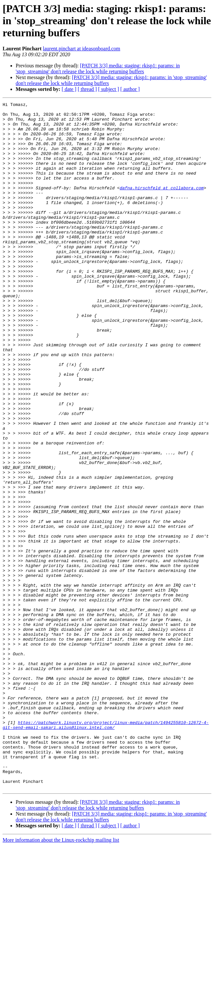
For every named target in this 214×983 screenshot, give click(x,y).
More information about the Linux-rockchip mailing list (61, 977)
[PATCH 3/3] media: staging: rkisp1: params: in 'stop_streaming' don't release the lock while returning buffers (98, 68)
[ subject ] (108, 89)
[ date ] (69, 89)
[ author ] (130, 89)
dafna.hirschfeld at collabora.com (162, 205)
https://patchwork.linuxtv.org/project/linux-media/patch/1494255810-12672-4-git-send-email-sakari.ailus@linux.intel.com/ (106, 850)
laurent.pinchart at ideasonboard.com (81, 48)
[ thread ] (87, 89)
